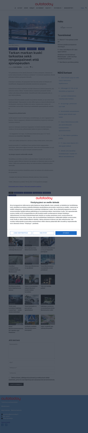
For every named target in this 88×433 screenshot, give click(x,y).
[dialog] (44, 216)
